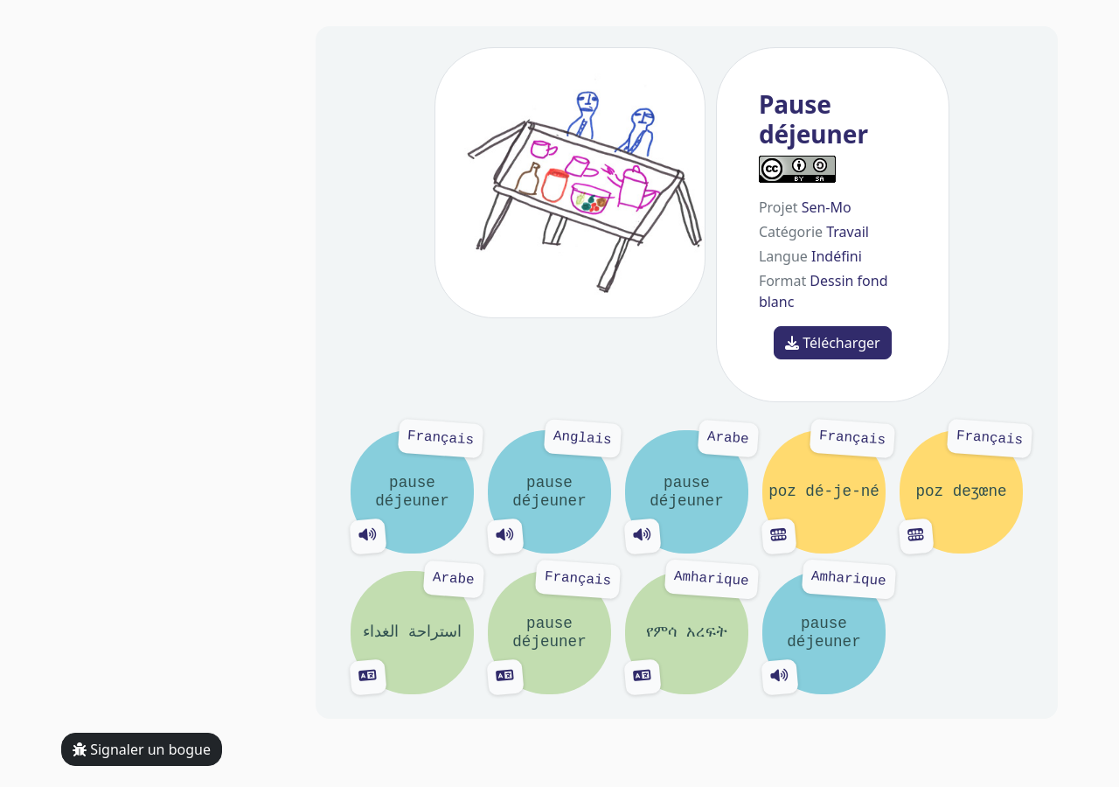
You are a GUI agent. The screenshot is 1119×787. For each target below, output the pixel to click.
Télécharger (832, 342)
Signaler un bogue (142, 749)
